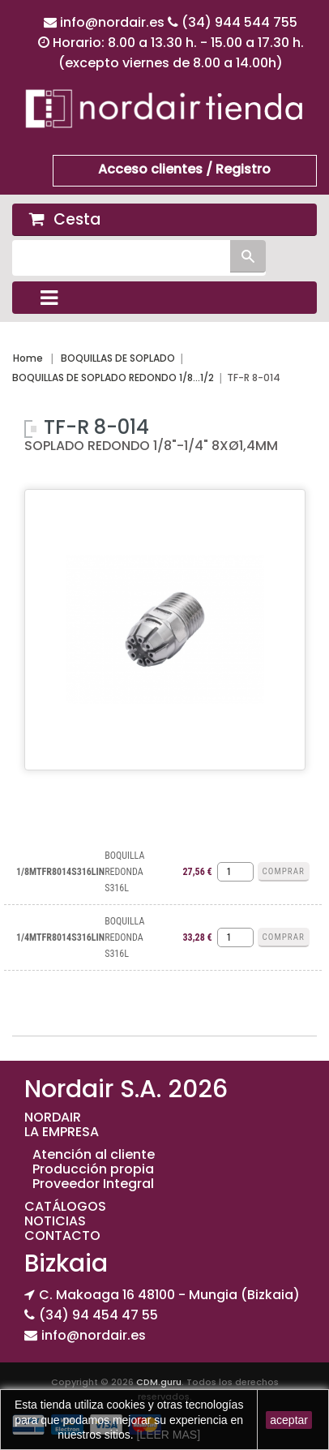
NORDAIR (52, 1117)
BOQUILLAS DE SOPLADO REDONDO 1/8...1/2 (113, 377)
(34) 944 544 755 (239, 22)
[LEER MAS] (167, 1434)
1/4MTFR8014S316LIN (60, 937)
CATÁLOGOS (65, 1206)
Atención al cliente (93, 1154)
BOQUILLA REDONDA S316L (124, 872)
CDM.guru (159, 1381)
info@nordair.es (114, 22)
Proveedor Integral (93, 1183)
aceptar (289, 1420)
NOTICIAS (55, 1221)
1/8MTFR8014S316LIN (60, 871)
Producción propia (93, 1169)
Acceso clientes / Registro (184, 169)
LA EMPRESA (61, 1131)
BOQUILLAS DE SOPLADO (118, 358)
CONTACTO (62, 1235)
